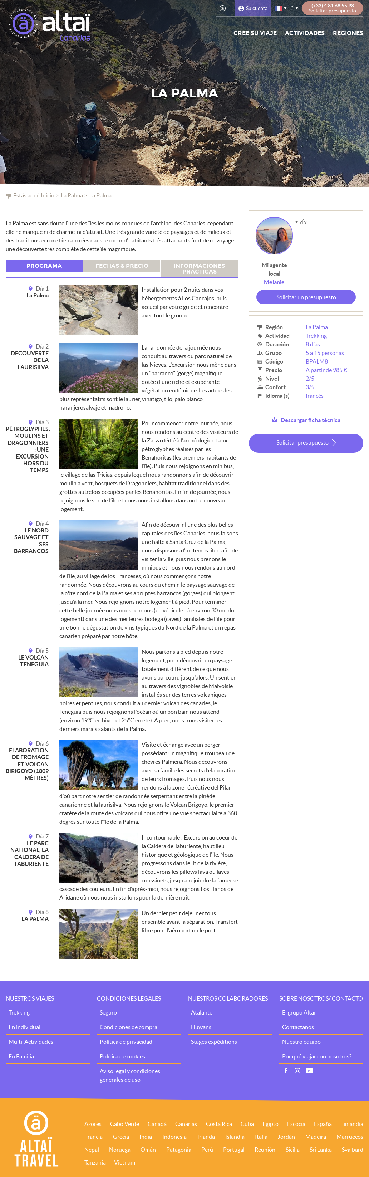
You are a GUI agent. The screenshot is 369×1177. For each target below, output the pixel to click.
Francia (93, 1136)
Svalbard (352, 1149)
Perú (207, 1149)
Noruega (120, 1149)
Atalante (201, 1012)
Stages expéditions (214, 1041)
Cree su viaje (255, 33)
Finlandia (351, 1124)
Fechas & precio (121, 265)
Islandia (235, 1136)
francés (279, 8)
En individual (24, 1027)
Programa (44, 265)
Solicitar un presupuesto (306, 297)
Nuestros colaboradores (228, 998)
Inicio (47, 195)
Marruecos (349, 1136)
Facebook (285, 1071)
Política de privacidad (126, 1041)
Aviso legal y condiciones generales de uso (130, 1075)
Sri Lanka (321, 1149)
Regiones (348, 33)
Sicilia (293, 1149)
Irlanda (206, 1136)
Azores (93, 1124)
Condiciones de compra (128, 1027)
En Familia (21, 1056)
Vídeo (309, 1071)
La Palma (72, 195)
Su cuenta (256, 8)
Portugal (234, 1149)
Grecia (121, 1136)
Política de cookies (122, 1056)
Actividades (305, 33)
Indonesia (174, 1136)
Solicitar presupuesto (302, 442)
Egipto (270, 1124)
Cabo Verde (124, 1124)
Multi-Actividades (31, 1041)
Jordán (286, 1136)
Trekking (316, 335)
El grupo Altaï (298, 1012)
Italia (261, 1136)
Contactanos (298, 1027)
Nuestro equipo (301, 1041)
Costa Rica (219, 1124)
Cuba (247, 1124)
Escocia (296, 1124)
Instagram (297, 1071)
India (145, 1136)
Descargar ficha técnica (310, 420)
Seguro (108, 1012)
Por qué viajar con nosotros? (316, 1056)
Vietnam (124, 1162)
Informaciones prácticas (199, 268)
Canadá (157, 1124)
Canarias (186, 1124)
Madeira (315, 1136)
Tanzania (95, 1162)
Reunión (265, 1149)
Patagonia (178, 1149)
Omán (148, 1149)
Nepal (91, 1149)
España (323, 1124)
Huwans (201, 1027)
